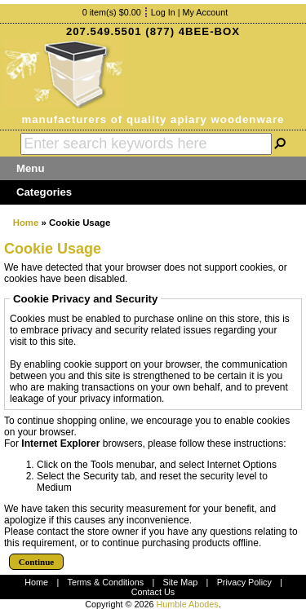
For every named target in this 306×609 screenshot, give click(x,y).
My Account (205, 12)
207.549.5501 (104, 31)
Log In (163, 12)
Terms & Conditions (106, 582)
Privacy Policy (244, 582)
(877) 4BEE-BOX (192, 31)
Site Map (180, 582)
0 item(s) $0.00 (111, 12)
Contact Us (153, 592)
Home (26, 222)
